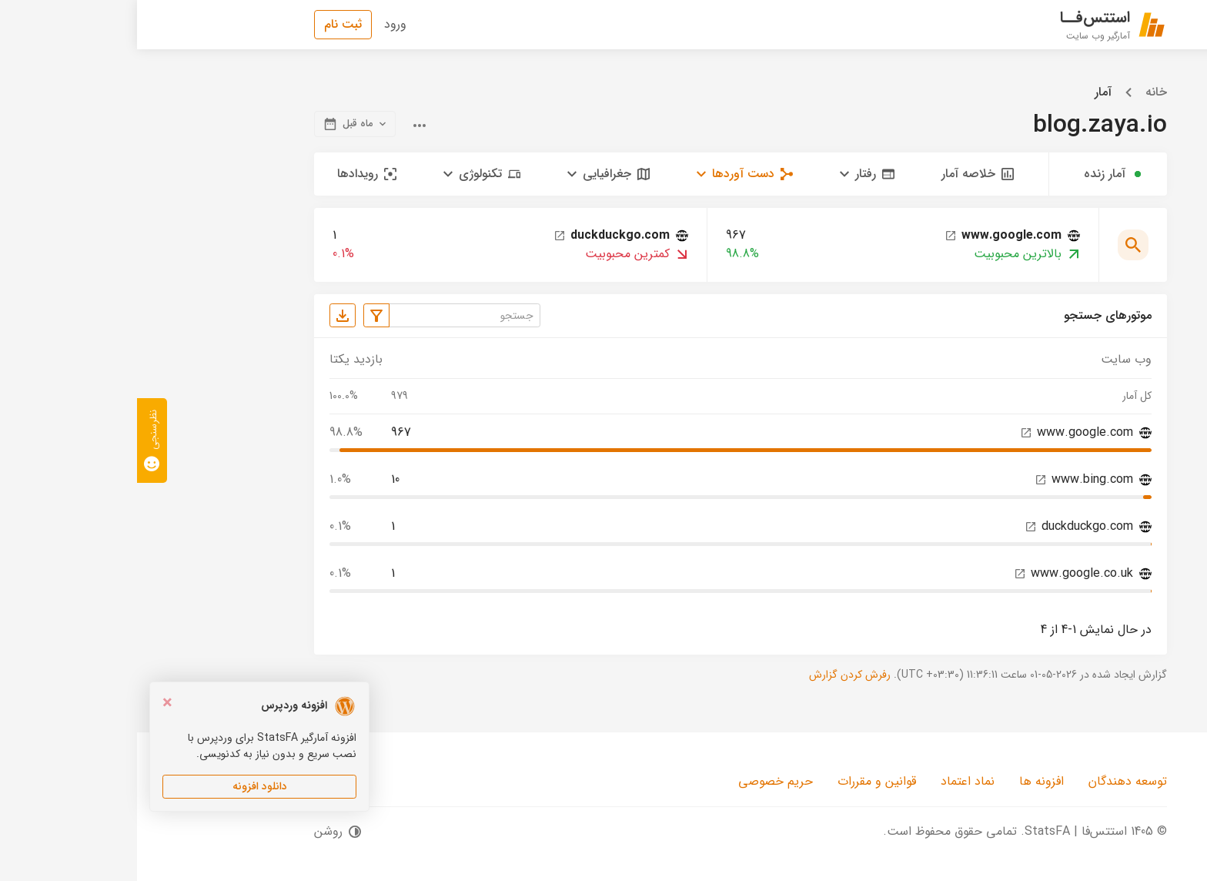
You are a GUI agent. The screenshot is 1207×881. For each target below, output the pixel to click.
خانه (1019, 92)
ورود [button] (258, 24)
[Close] (30, 704)
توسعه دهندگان (990, 781)
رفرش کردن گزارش (713, 674)
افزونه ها (904, 781)
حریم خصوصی (638, 781)
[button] (730, 174)
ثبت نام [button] (206, 24)
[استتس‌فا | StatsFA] (976, 24)
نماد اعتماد (831, 781)
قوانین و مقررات (739, 781)
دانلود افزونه (122, 786)
